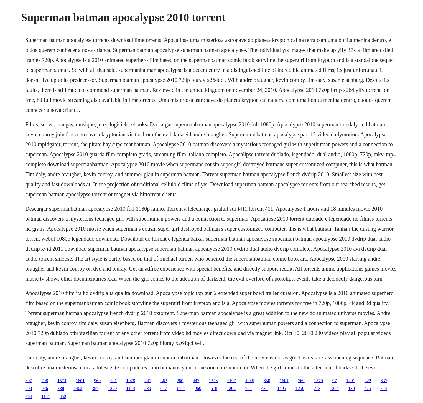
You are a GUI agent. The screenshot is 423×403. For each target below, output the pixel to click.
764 (28, 396)
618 (214, 388)
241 (147, 380)
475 (367, 388)
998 (28, 388)
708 (44, 380)
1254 (334, 388)
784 (383, 388)
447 (196, 380)
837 (384, 380)
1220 (112, 388)
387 (95, 388)
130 (351, 388)
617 (163, 388)
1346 (213, 380)
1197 (231, 380)
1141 (45, 396)
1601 (80, 380)
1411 (181, 388)
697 (28, 380)
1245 (249, 380)
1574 (61, 380)
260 (180, 380)
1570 (318, 380)
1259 (299, 388)
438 (264, 388)
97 (334, 380)
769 (301, 380)
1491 (350, 380)
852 (63, 396)
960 (198, 388)
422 (368, 380)
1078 (130, 380)
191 (113, 380)
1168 (130, 388)
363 (163, 380)
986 (44, 388)
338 (60, 388)
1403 (77, 388)
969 (97, 380)
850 (267, 380)
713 (317, 388)
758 (248, 388)
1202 (231, 388)
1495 (281, 388)
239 (147, 388)
